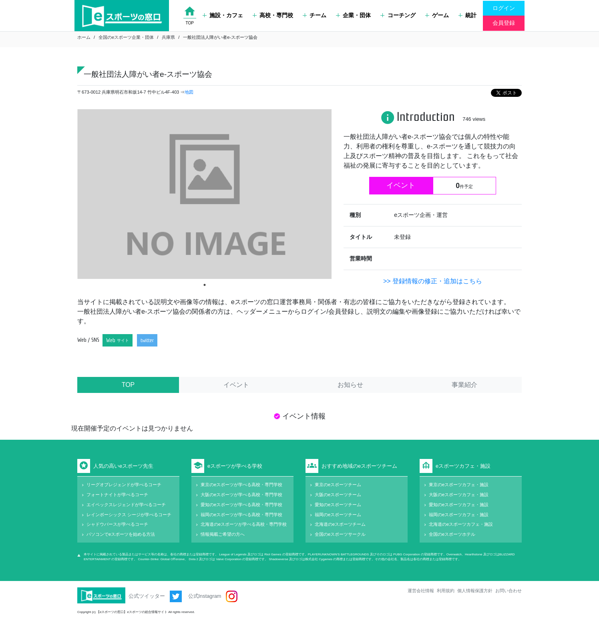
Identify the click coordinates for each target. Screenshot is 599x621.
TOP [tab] (128, 384)
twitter (147, 340)
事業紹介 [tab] (464, 384)
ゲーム (437, 15)
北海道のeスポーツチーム (340, 524)
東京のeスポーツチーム (338, 484)
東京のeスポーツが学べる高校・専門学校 (241, 484)
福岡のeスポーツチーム (338, 514)
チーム (314, 15)
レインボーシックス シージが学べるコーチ (128, 514)
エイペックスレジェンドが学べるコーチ (126, 504)
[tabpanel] (204, 193)
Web (117, 340)
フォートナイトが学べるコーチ (117, 494)
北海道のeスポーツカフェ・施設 (461, 524)
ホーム (83, 37)
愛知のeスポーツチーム (338, 504)
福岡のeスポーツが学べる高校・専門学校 (241, 514)
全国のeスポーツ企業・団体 (126, 37)
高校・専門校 (273, 15)
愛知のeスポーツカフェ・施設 (458, 504)
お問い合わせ (508, 590)
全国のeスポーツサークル (340, 534)
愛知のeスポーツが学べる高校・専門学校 (241, 504)
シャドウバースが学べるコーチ (117, 524)
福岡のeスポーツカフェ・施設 (458, 514)
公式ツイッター (155, 596)
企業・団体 (353, 15)
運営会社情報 (421, 590)
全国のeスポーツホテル (452, 534)
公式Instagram (212, 596)
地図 (189, 92)
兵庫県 (168, 37)
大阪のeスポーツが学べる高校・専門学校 (241, 494)
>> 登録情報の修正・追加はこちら (432, 281)
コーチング (397, 15)
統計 (467, 15)
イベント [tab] (236, 384)
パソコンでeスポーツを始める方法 (120, 534)
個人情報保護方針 (474, 590)
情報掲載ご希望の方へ (223, 534)
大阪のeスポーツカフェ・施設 (458, 494)
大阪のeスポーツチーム (338, 494)
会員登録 (503, 23)
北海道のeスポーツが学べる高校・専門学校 (244, 524)
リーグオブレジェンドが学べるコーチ (123, 484)
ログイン (503, 8)
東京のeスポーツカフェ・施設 (458, 484)
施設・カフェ (223, 15)
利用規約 (445, 590)
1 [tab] (205, 285)
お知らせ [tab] (350, 384)
